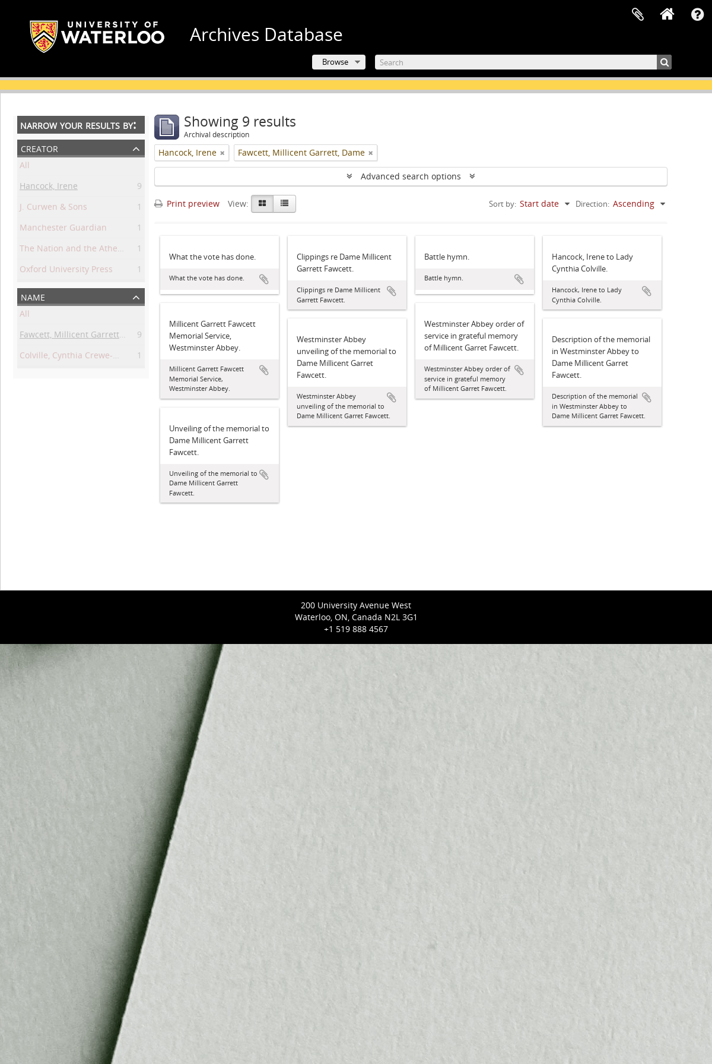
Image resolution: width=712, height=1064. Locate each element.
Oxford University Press (66, 271)
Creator (39, 148)
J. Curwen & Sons (53, 208)
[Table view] (284, 204)
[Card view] (262, 204)
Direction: (592, 203)
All (25, 167)
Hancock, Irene (49, 188)
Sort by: (502, 203)
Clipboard (638, 15)
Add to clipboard (264, 279)
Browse (335, 61)
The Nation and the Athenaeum (82, 250)
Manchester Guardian (63, 229)
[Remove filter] (222, 153)
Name (33, 296)
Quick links (697, 15)
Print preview (187, 203)
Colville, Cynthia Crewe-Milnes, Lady (91, 357)
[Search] (523, 62)
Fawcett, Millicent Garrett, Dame (83, 336)
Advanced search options (410, 176)
